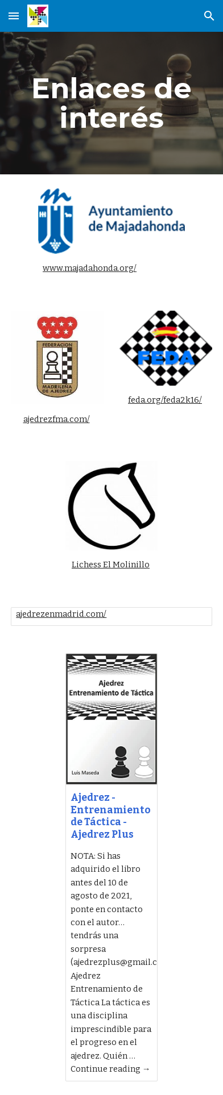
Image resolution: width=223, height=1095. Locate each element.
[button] (13, 15)
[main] (111, 103)
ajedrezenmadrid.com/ (61, 614)
